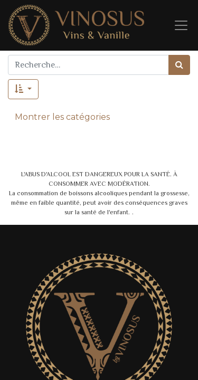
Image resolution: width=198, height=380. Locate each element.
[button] (23, 89)
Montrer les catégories (62, 117)
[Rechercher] (179, 65)
